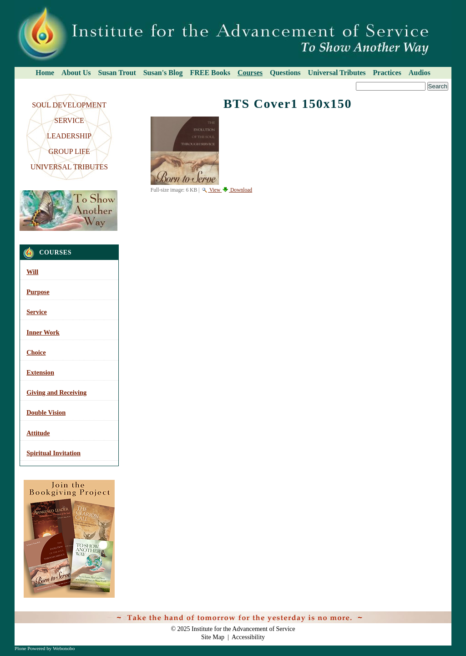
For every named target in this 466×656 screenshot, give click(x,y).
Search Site (17, 81)
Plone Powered (30, 648)
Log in (438, 616)
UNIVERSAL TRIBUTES (69, 167)
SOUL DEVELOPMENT (69, 105)
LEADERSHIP (69, 136)
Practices (387, 72)
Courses (250, 72)
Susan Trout (117, 72)
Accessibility (248, 637)
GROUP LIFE (69, 151)
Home (44, 72)
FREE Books (210, 72)
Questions (285, 72)
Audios (420, 72)
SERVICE (69, 120)
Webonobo (64, 648)
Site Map (212, 637)
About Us (76, 72)
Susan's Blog (163, 72)
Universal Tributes (337, 72)
